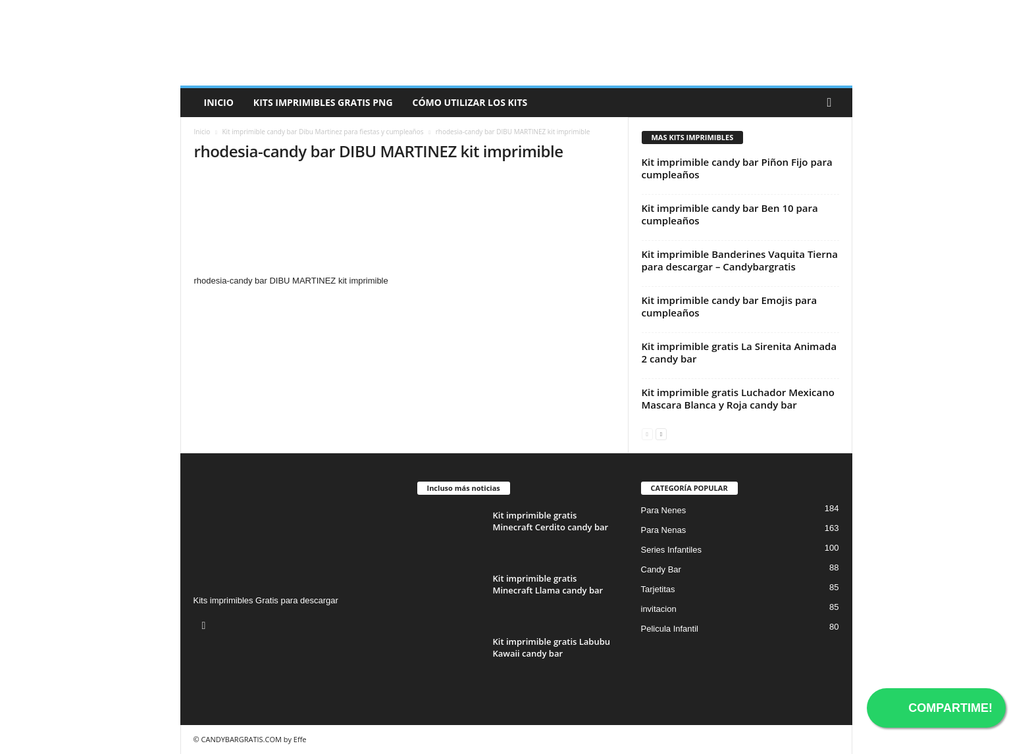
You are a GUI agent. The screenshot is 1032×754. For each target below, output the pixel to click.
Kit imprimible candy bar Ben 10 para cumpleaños (730, 214)
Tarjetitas (658, 589)
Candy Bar (661, 569)
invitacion (659, 609)
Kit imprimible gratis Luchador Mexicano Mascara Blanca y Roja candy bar (738, 398)
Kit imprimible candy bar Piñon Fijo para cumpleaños (737, 168)
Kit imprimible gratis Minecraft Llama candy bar (548, 584)
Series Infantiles (671, 550)
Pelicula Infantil (669, 629)
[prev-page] (647, 433)
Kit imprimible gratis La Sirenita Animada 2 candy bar (739, 352)
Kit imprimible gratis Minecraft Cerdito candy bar (551, 521)
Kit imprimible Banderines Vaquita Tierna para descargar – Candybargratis (740, 260)
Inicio (219, 102)
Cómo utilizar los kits (470, 102)
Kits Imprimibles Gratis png (323, 102)
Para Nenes (663, 510)
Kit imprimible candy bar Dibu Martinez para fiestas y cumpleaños (322, 131)
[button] (832, 102)
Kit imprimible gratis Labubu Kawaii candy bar (552, 647)
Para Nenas (663, 530)
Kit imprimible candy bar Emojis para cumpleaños (729, 306)
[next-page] (661, 433)
